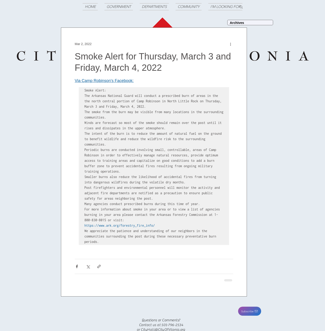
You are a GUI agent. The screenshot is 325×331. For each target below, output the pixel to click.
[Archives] (250, 22)
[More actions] (230, 44)
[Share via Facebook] (77, 266)
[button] (249, 311)
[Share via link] (99, 266)
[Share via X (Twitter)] (88, 266)
